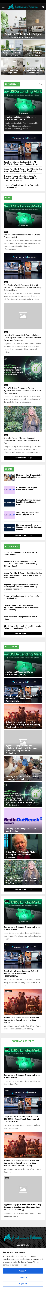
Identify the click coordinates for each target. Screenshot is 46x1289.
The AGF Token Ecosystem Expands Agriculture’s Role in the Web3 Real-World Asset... (22, 803)
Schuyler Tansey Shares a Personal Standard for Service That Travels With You (21, 441)
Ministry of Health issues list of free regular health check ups (22, 186)
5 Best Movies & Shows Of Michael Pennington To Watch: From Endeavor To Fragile (23, 627)
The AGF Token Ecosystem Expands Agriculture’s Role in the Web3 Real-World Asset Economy (23, 390)
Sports (8, 469)
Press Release (11, 84)
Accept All (23, 1271)
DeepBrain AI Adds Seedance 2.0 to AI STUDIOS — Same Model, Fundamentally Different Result (22, 288)
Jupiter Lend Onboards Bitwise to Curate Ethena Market (20, 118)
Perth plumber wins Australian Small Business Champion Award (28, 502)
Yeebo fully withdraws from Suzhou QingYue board (27, 513)
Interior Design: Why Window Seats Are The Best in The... (12, 52)
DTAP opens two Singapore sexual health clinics (27, 488)
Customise (23, 1277)
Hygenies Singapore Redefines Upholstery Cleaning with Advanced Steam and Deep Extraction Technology (21, 178)
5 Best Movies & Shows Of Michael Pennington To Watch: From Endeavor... (21, 854)
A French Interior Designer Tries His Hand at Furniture (34, 70)
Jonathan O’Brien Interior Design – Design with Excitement (23, 35)
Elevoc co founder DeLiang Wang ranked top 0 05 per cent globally (29, 527)
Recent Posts (11, 546)
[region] (23, 1268)
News (7, 197)
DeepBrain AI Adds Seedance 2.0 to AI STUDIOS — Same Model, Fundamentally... (21, 163)
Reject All (23, 1284)
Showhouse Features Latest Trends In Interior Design (34, 52)
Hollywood (8, 991)
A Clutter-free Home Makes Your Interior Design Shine (11, 70)
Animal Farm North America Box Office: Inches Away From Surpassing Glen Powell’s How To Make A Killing (23, 575)
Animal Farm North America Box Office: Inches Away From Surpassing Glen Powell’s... (23, 170)
